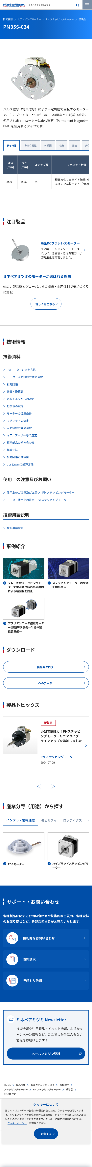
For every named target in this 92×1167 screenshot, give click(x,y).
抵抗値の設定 (15, 406)
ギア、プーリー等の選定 (22, 435)
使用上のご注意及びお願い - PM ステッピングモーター (41, 492)
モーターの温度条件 (19, 413)
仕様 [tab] (61, 145)
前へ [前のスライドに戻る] (38, 786)
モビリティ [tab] (49, 820)
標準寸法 (12, 450)
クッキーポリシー (17, 1123)
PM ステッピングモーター (47, 1089)
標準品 (69, 1089)
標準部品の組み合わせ (20, 442)
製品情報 (20, 1084)
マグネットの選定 (18, 421)
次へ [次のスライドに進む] (53, 786)
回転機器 (64, 1084)
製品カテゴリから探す (42, 1084)
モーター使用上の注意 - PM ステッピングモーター (38, 500)
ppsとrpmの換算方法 (20, 464)
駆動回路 (12, 384)
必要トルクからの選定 (20, 399)
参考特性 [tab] (11, 145)
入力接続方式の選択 (19, 428)
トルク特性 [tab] (30, 145)
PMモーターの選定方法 (21, 370)
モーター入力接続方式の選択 (25, 377)
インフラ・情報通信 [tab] (20, 820)
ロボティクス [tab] (72, 820)
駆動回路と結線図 (18, 457)
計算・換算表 (15, 391)
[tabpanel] (46, 851)
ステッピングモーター (16, 1089)
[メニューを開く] (87, 4)
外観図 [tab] (48, 145)
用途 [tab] (74, 145)
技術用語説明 (15, 528)
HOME (7, 1084)
